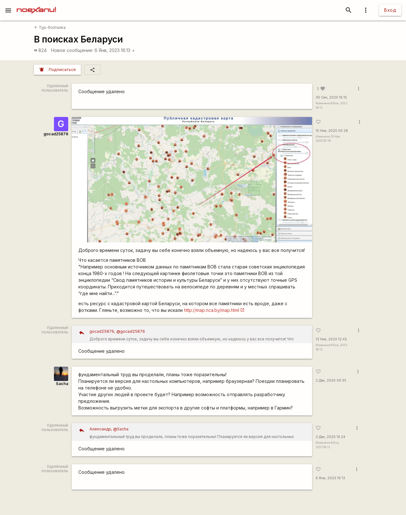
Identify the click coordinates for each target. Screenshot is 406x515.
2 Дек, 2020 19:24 (330, 437)
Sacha (62, 383)
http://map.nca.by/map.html (211, 310)
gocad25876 (55, 134)
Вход (390, 10)
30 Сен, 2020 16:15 (331, 97)
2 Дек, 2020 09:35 (331, 380)
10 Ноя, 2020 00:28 (332, 131)
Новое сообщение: (72, 50)
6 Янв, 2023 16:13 (115, 50)
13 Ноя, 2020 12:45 (331, 339)
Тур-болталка (50, 27)
